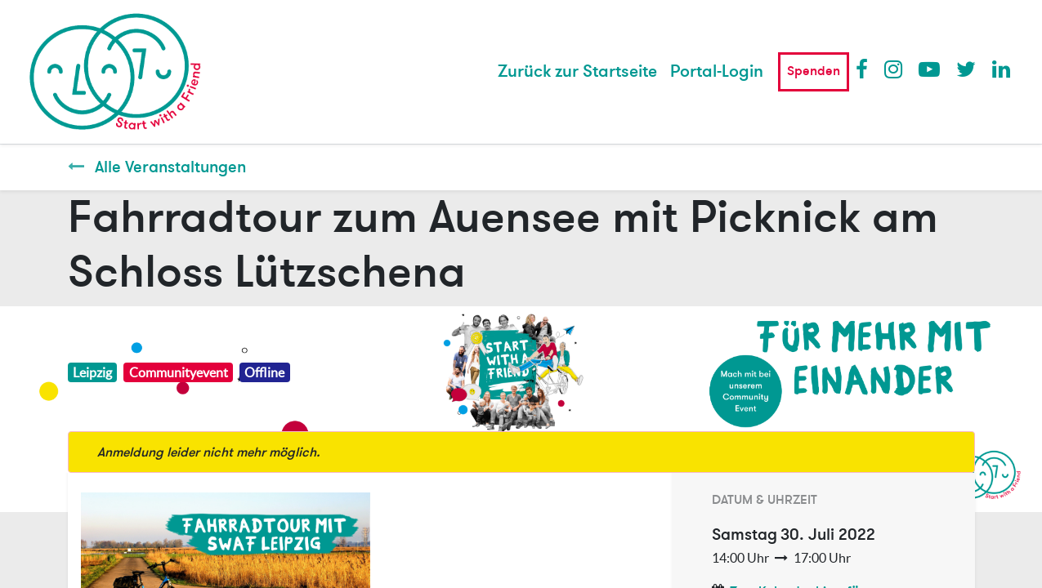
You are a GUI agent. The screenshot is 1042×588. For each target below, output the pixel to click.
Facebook (865, 68)
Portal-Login (716, 71)
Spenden (813, 71)
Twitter (966, 68)
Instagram (894, 68)
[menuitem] (577, 71)
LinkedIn (1002, 68)
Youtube (928, 68)
